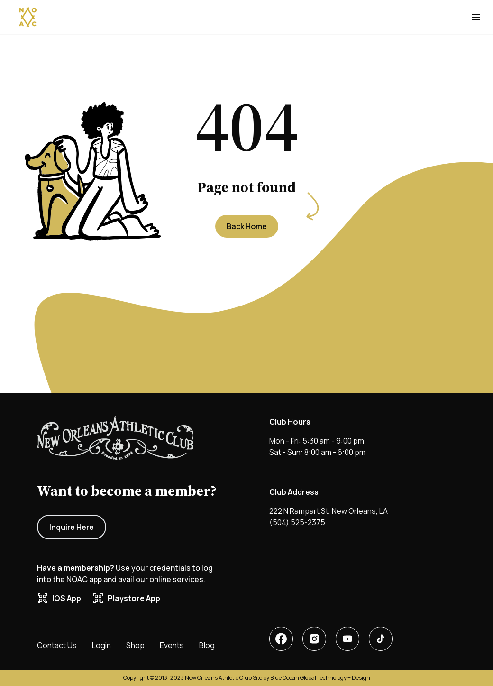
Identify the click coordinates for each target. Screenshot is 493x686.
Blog (207, 645)
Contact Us (57, 645)
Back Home (247, 226)
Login (101, 645)
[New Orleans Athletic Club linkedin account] (314, 639)
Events (172, 645)
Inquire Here (71, 527)
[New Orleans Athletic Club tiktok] (381, 639)
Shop (135, 645)
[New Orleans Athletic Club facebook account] (281, 639)
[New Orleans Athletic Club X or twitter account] (347, 639)
